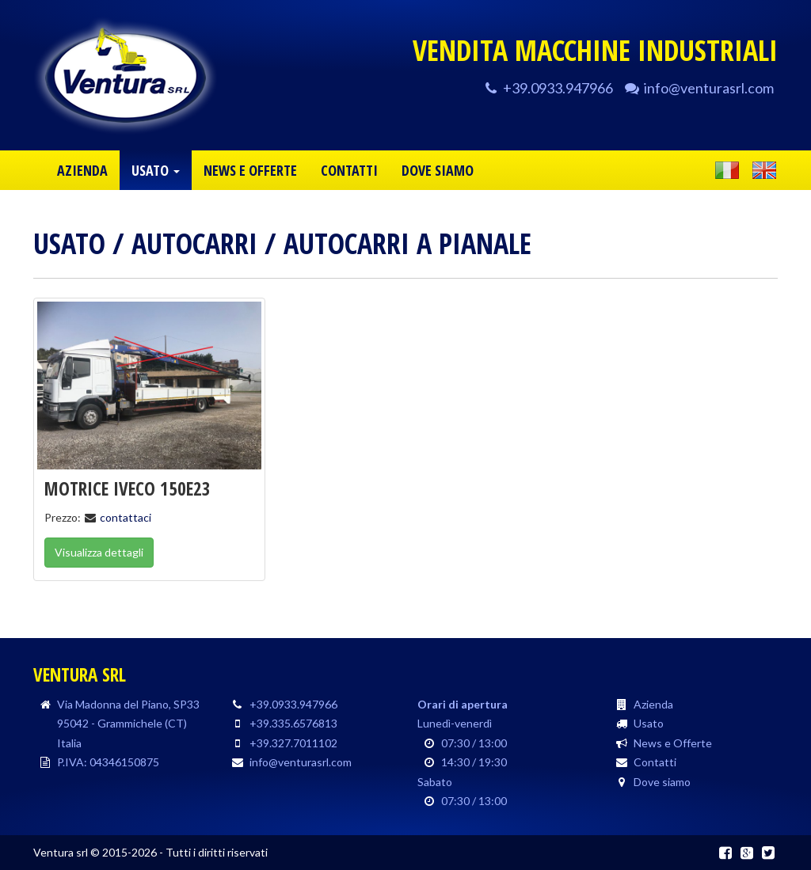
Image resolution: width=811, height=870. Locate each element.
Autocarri (194, 243)
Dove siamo (662, 781)
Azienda (653, 704)
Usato (69, 243)
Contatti (655, 762)
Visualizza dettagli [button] (99, 552)
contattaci (125, 517)
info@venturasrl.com (709, 88)
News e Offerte (673, 743)
